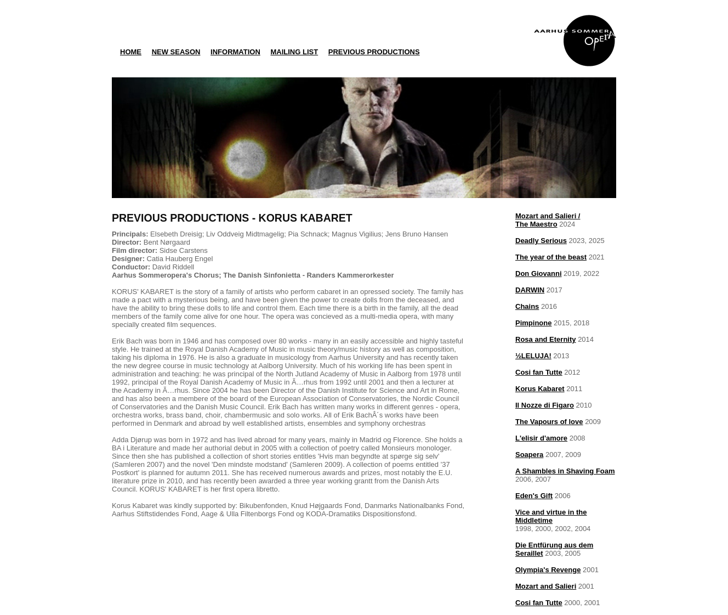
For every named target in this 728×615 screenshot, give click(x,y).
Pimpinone (533, 323)
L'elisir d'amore (541, 438)
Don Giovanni (538, 273)
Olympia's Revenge (548, 570)
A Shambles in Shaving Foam (565, 471)
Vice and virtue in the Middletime (551, 516)
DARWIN (529, 290)
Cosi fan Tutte (538, 372)
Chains (527, 306)
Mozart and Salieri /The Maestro (547, 220)
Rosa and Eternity (545, 339)
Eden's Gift (534, 496)
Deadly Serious (541, 240)
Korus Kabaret (540, 389)
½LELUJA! (533, 356)
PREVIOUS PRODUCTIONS (374, 52)
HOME (130, 52)
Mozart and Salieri (545, 586)
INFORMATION (235, 52)
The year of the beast (551, 257)
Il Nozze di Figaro (544, 405)
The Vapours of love (549, 421)
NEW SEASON (176, 52)
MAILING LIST (294, 52)
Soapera (529, 454)
